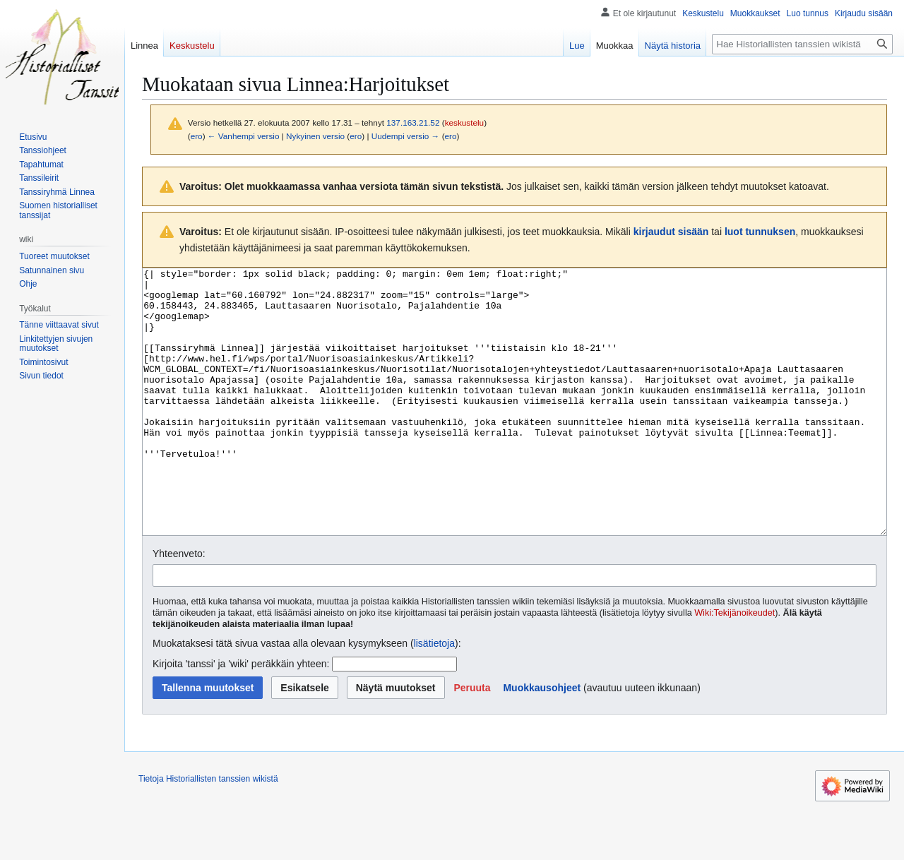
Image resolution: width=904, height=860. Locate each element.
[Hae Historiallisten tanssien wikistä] (802, 44)
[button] (471, 740)
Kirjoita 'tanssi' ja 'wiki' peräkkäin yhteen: (241, 716)
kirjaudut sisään (671, 231)
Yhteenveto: (179, 606)
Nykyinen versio (315, 136)
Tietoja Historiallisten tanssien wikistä (208, 832)
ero (197, 136)
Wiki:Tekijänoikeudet (734, 666)
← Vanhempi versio (244, 136)
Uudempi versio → (405, 136)
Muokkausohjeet (542, 740)
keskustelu (464, 122)
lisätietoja (434, 696)
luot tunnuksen (760, 231)
